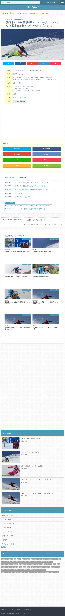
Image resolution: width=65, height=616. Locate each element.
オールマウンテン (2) (9, 515)
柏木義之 (28, 208)
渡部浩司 (26, 79)
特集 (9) (4, 539)
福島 (21, 572)
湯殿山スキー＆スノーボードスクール (12, 569)
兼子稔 (27, 564)
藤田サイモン (31, 572)
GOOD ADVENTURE (7, 559)
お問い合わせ (50, 2)
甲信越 (43, 208)
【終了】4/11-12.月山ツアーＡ (23, 196)
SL (59, 559)
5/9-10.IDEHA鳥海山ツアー (32, 439)
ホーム (4, 609)
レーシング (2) (7, 531)
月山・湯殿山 (14, 566)
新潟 (22, 208)
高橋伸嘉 (47, 572)
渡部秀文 (47, 566)
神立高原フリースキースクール (10, 572)
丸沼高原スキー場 (6, 564)
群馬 (25, 572)
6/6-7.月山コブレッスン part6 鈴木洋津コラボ (32, 481)
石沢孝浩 (31, 569)
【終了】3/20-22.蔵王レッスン (23, 193)
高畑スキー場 (54, 572)
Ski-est (55, 559)
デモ (25, 561)
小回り (50, 564)
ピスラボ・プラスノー (12, 208)
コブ (33, 205)
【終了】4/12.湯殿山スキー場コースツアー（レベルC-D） (32, 182)
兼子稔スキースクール (37, 564)
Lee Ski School (26, 559)
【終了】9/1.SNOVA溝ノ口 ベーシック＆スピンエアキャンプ (41, 224)
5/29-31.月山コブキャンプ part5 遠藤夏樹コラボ (32, 494)
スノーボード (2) (7, 519)
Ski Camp (12, 613)
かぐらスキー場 (25, 205)
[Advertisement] (32, 120)
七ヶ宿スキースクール (47, 561)
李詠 (20, 566)
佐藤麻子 (21, 564)
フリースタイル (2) (8, 527)
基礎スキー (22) (7, 535)
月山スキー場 (5, 566)
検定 (28, 566)
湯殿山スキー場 (55, 566)
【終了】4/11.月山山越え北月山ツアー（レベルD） (30, 185)
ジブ (21, 561)
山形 (54, 564)
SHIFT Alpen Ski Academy (45, 559)
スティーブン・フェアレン (44, 205)
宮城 (45, 564)
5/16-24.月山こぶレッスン (32, 453)
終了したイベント (11, 177)
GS (15, 559)
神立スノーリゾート (40, 569)
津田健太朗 (34, 566)
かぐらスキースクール (20, 97)
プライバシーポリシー (16, 609)
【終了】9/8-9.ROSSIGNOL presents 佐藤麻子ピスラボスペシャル (25, 219)
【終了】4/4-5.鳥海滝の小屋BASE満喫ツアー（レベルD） (32, 189)
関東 (42, 572)
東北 (24, 566)
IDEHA (19, 559)
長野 (38, 572)
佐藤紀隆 (15, 564)
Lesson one (34, 559)
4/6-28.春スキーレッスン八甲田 (32, 467)
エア (13, 561)
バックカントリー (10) (9, 523)
